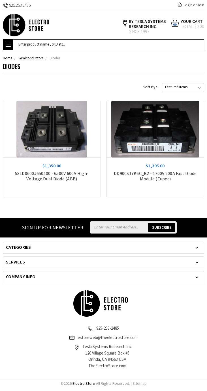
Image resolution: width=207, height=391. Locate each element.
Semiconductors (30, 58)
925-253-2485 (107, 328)
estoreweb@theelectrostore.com (108, 337)
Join (200, 5)
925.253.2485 (17, 5)
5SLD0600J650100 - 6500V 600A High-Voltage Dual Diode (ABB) (52, 176)
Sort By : (150, 87)
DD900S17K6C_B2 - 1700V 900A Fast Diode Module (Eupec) (155, 176)
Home (7, 58)
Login (187, 5)
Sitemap (140, 383)
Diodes (55, 58)
